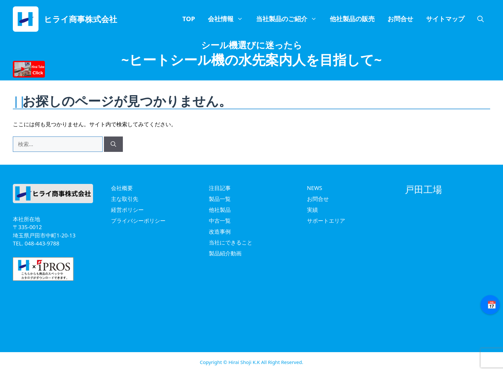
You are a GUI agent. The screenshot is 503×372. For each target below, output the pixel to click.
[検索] (113, 144)
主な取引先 (124, 199)
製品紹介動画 (225, 253)
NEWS (314, 188)
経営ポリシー (127, 209)
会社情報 (229, 19)
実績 (312, 209)
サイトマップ (445, 18)
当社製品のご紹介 (289, 19)
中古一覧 (220, 220)
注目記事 (220, 188)
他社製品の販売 (352, 18)
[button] (480, 19)
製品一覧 (220, 199)
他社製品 (220, 209)
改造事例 (220, 231)
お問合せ (400, 18)
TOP (189, 18)
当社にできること (230, 242)
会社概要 (122, 188)
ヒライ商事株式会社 (80, 18)
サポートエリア (326, 220)
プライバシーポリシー (138, 220)
